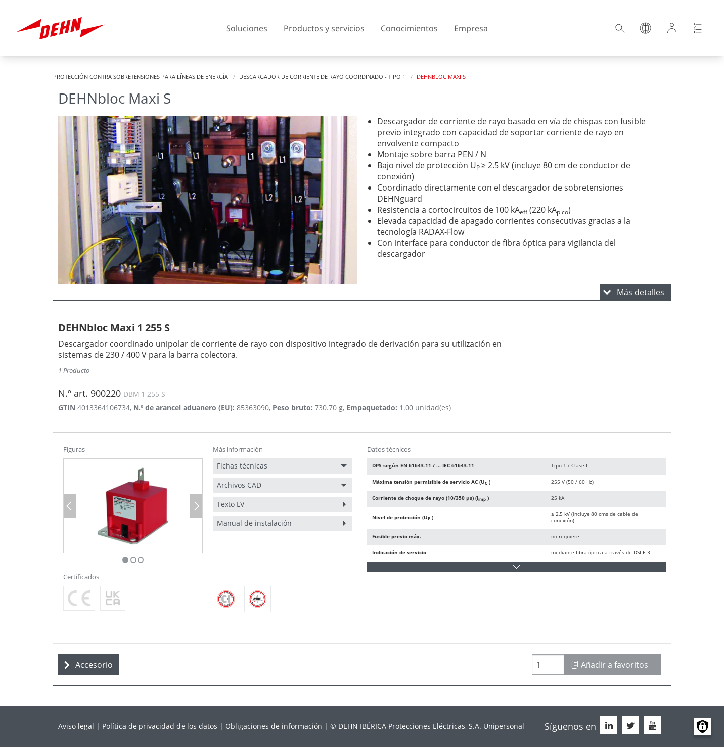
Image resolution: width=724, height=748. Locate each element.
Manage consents (702, 726)
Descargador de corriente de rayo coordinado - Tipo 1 (322, 76)
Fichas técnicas (242, 466)
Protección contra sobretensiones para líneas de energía (140, 76)
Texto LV (230, 504)
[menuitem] (282, 466)
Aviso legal (76, 726)
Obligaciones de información (273, 726)
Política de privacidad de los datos (159, 726)
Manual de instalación (254, 523)
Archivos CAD (239, 485)
